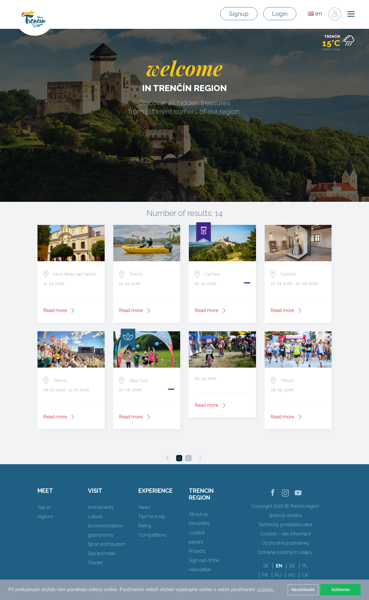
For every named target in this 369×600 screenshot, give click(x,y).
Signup (238, 13)
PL (305, 566)
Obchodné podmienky (285, 543)
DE (292, 566)
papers (196, 542)
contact (197, 532)
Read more (55, 310)
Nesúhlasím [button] (303, 589)
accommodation (105, 525)
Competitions (152, 535)
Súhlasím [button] (340, 589)
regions (45, 516)
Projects (197, 551)
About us (198, 514)
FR (265, 575)
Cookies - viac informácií (285, 534)
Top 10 (44, 507)
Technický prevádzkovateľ (285, 524)
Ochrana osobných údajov (285, 552)
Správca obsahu (285, 515)
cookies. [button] (265, 589)
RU (278, 575)
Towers (95, 562)
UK (305, 575)
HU (292, 575)
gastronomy (101, 535)
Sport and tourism (106, 544)
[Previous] (167, 458)
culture (95, 516)
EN (279, 566)
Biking (144, 525)
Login (279, 13)
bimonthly (199, 523)
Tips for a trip (151, 516)
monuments (101, 507)
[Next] (200, 458)
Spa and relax (102, 553)
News (144, 507)
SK (266, 566)
